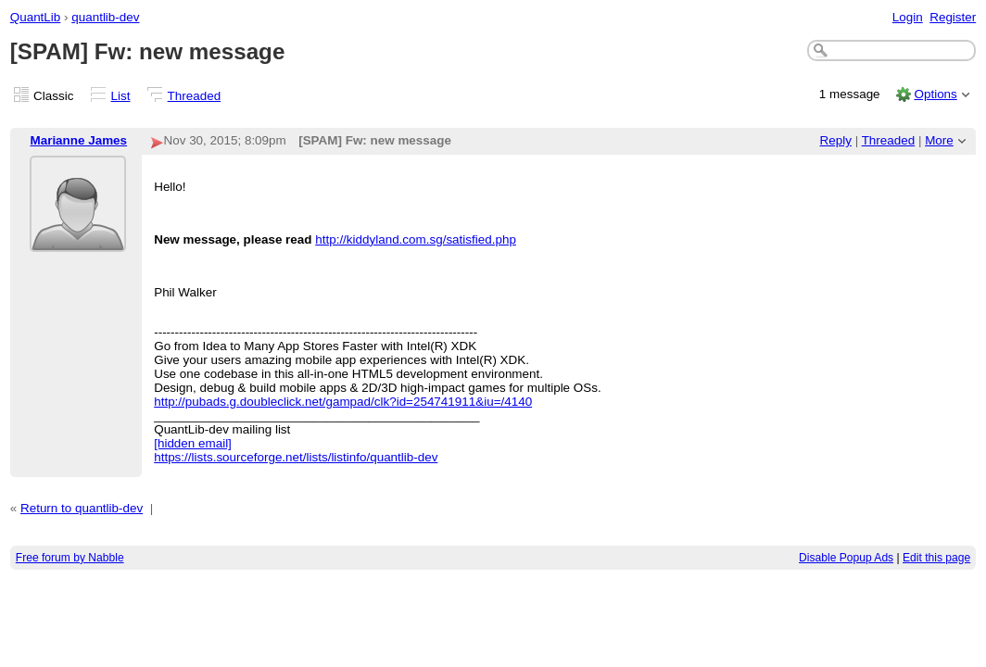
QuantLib (35, 17)
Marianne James (78, 140)
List (121, 96)
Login (907, 17)
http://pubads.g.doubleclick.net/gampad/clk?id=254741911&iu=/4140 (343, 402)
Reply (836, 140)
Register (952, 17)
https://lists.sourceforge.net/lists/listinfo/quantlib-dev (295, 457)
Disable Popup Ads (846, 557)
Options (935, 94)
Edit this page (936, 557)
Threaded (194, 96)
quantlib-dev (105, 17)
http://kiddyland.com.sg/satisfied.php (415, 239)
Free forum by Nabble (70, 557)
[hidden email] (193, 443)
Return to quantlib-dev (81, 508)
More (939, 140)
